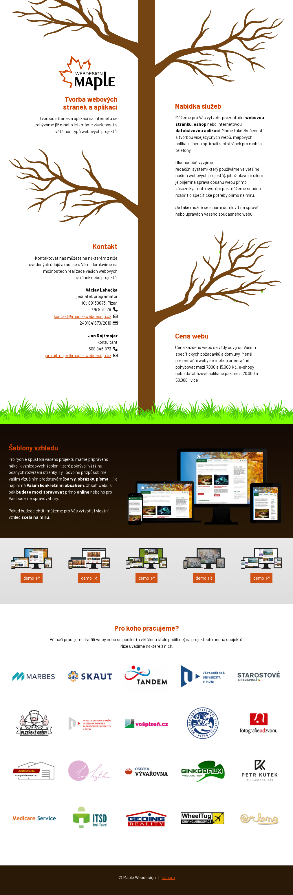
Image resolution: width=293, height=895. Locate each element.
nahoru (168, 877)
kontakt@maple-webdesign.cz (82, 316)
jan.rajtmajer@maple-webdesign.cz (78, 355)
